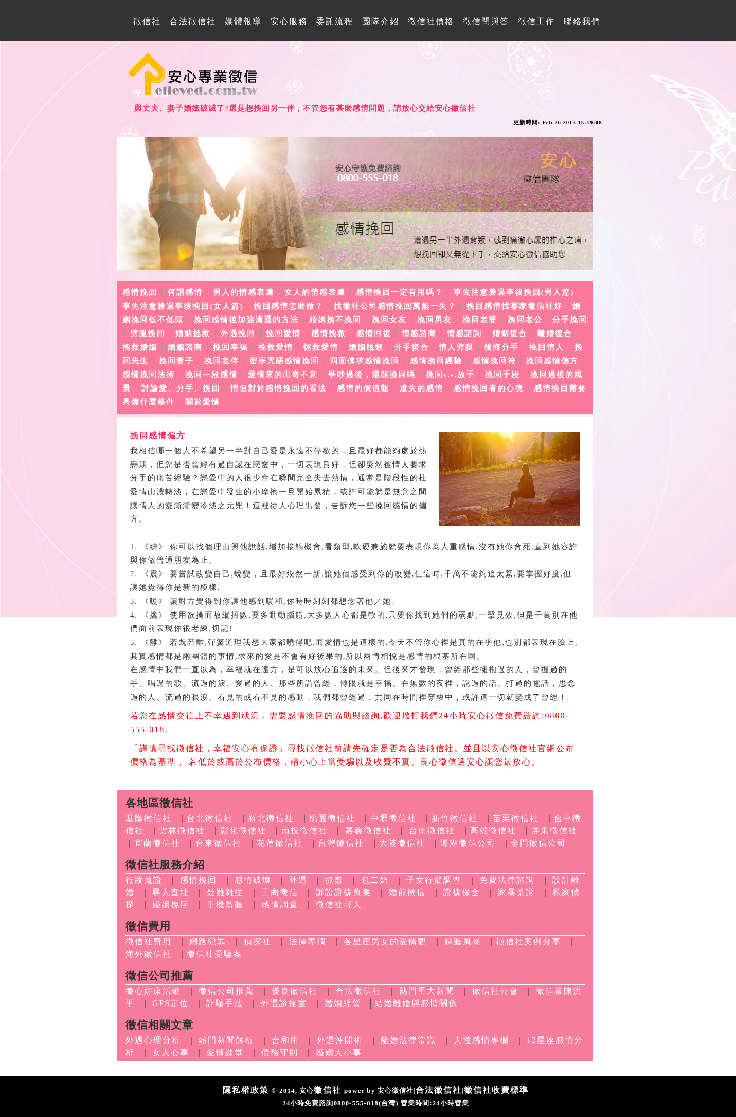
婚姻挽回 (170, 904)
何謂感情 (185, 292)
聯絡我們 (582, 21)
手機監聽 (225, 904)
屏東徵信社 (554, 830)
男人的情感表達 (243, 292)
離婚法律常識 (408, 1040)
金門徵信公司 (538, 843)
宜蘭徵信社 (157, 843)
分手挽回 (569, 319)
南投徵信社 (304, 830)
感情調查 (279, 904)
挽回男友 (434, 319)
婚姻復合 (509, 333)
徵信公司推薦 (226, 990)
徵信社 (147, 21)
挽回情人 (546, 347)
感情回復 (373, 333)
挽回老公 (525, 319)
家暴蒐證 (516, 892)
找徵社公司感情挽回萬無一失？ (395, 306)
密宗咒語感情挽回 (284, 361)
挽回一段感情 (211, 374)
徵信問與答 (486, 21)
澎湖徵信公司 (468, 843)
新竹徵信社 (455, 818)
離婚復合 (554, 333)
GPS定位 (170, 1003)
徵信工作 (536, 21)
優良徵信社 (295, 990)
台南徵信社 (432, 830)
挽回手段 (502, 374)
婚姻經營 (343, 1003)
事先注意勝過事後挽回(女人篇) (182, 306)
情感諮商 (419, 333)
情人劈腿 (456, 347)
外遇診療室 (284, 1003)
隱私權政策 (246, 1090)
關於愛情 (202, 402)
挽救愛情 (275, 347)
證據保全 (461, 892)
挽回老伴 (221, 361)
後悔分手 (501, 347)
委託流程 (334, 21)
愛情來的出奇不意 (283, 374)
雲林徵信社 (182, 830)
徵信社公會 (495, 990)
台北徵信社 (210, 818)
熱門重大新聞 (427, 990)
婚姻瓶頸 (366, 347)
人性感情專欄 (481, 1040)
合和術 (285, 1040)
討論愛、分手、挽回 (180, 388)
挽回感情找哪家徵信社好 (514, 306)
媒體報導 (243, 21)
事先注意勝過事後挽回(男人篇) (514, 292)
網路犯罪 (207, 941)
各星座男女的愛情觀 (385, 941)
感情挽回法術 (148, 374)
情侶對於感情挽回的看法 (278, 388)
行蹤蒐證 (144, 880)
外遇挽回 (238, 333)
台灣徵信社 (341, 843)
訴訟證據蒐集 (343, 892)
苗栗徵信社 (516, 818)
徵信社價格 (431, 21)
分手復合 (411, 347)
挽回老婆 (479, 319)
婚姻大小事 (339, 1052)
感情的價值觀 (363, 388)
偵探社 (258, 941)
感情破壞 (253, 880)
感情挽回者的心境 (489, 388)
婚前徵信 (407, 892)
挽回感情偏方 (552, 361)
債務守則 (279, 1052)
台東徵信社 (218, 843)
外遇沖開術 (340, 1040)
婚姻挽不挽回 (335, 319)
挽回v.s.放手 (450, 374)
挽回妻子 (176, 361)
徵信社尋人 (339, 904)
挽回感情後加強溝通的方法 (246, 319)
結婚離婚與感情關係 (416, 1003)
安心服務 (289, 21)
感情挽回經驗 (436, 361)
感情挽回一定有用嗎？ (399, 292)
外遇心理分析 (153, 1040)
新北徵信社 (271, 818)
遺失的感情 (421, 388)
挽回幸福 (230, 347)
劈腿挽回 (147, 333)
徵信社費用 (148, 941)
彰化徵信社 (243, 830)
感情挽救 (328, 333)
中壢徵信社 (393, 818)
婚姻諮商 (185, 347)
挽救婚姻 (139, 347)
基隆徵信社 (148, 818)
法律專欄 (307, 941)
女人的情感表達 (315, 292)
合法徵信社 (193, 21)
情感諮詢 (464, 333)
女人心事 (170, 1052)
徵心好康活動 (153, 990)
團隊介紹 (380, 21)
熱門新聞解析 (226, 1040)
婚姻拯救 (192, 333)
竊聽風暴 (462, 941)
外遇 (298, 880)
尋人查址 (170, 892)
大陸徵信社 (402, 843)
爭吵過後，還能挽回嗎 (372, 374)
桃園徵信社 (332, 818)
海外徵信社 (148, 954)
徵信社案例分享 (528, 941)
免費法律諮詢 (507, 880)
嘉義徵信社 (368, 830)
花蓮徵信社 (280, 843)
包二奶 (375, 880)
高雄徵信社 (493, 830)
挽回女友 (389, 319)
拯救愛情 (320, 347)
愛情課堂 (225, 1052)
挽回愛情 (283, 333)
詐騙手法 (224, 1003)
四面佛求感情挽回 (365, 361)
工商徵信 (279, 892)
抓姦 (334, 880)
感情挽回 (139, 292)
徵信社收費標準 (496, 1090)
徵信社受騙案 (214, 954)
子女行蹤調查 (434, 880)
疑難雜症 (225, 892)
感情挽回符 (494, 361)
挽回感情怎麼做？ (289, 306)
